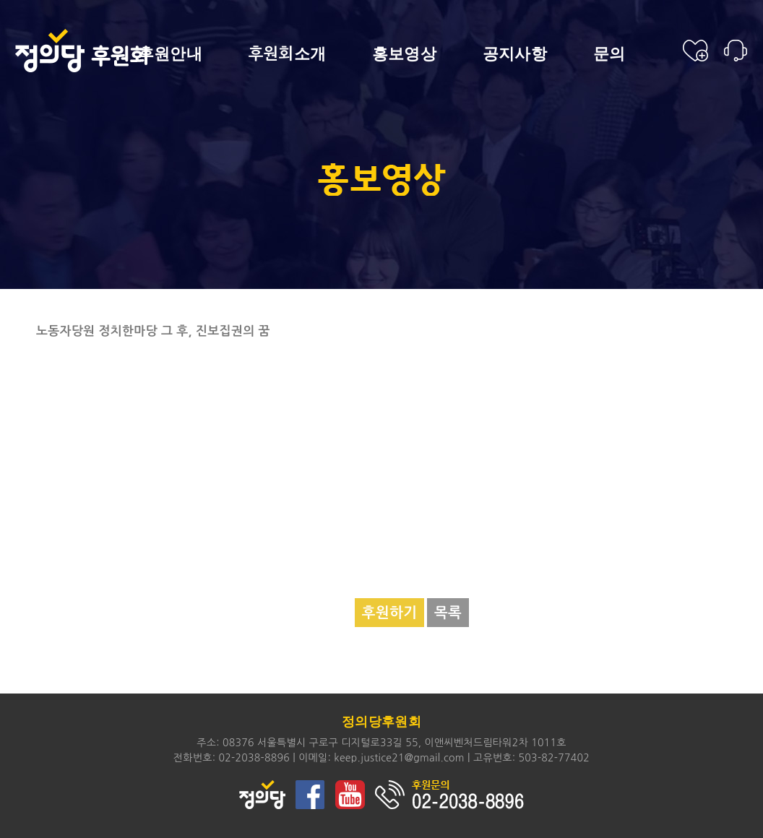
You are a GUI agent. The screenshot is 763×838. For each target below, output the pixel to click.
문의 (609, 54)
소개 (288, 54)
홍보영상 (404, 54)
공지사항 (515, 54)
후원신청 (695, 50)
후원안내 (170, 54)
